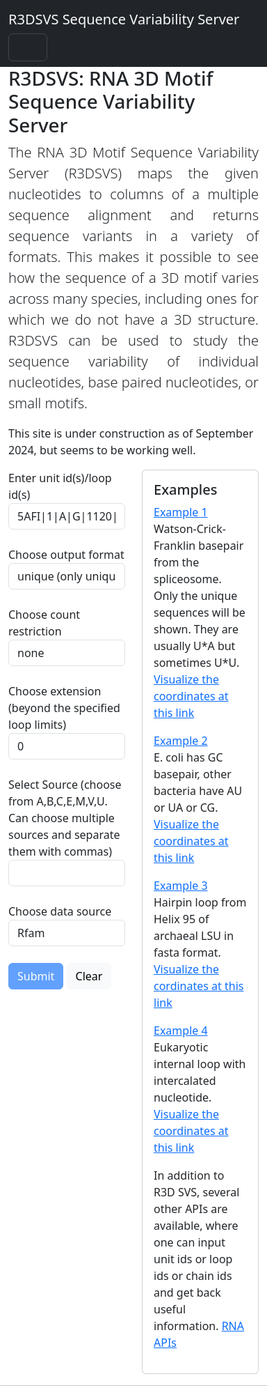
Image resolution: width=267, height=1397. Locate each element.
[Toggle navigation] (27, 47)
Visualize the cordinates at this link (198, 986)
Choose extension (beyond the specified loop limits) (64, 708)
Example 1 (181, 512)
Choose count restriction (44, 623)
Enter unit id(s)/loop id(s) (60, 486)
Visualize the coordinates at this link (191, 696)
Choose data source (59, 911)
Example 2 (181, 740)
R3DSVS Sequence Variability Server (123, 19)
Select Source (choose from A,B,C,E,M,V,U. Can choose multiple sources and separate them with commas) (65, 818)
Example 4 (181, 1030)
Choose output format (66, 554)
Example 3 (181, 885)
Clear (89, 976)
